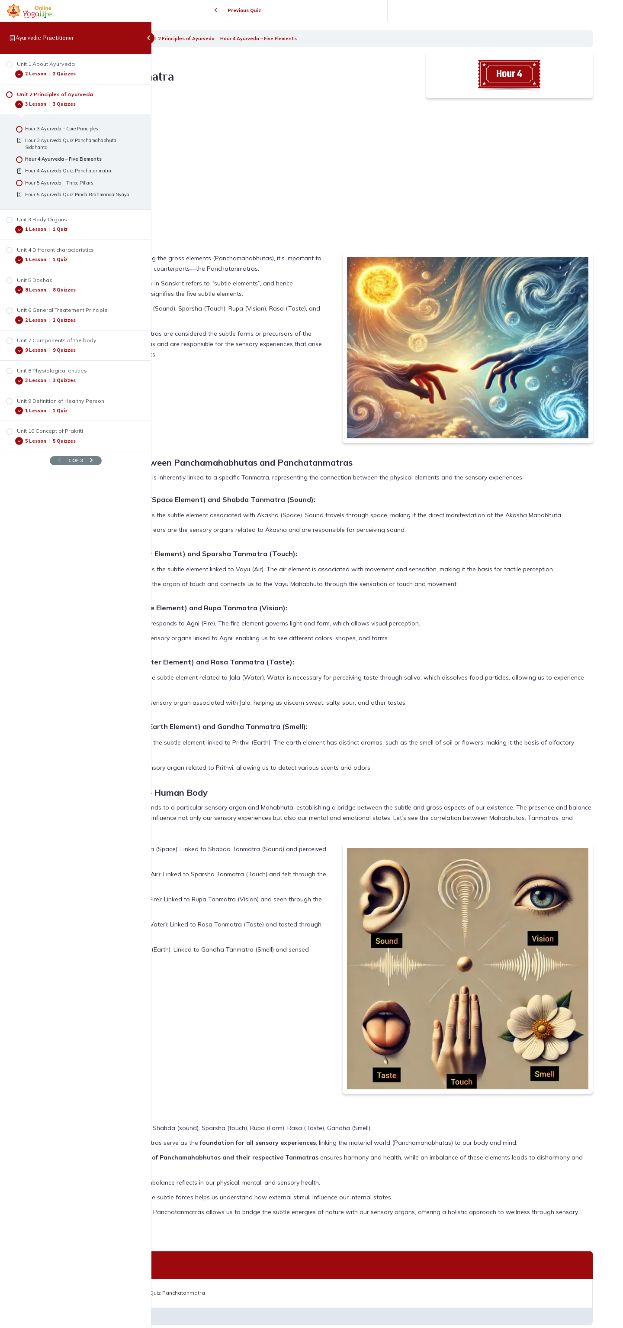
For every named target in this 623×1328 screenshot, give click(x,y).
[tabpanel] (387, 616)
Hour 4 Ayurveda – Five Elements (359, 39)
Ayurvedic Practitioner (45, 37)
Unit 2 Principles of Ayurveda (281, 39)
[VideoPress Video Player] (290, 171)
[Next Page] (91, 460)
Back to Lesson (387, 1284)
